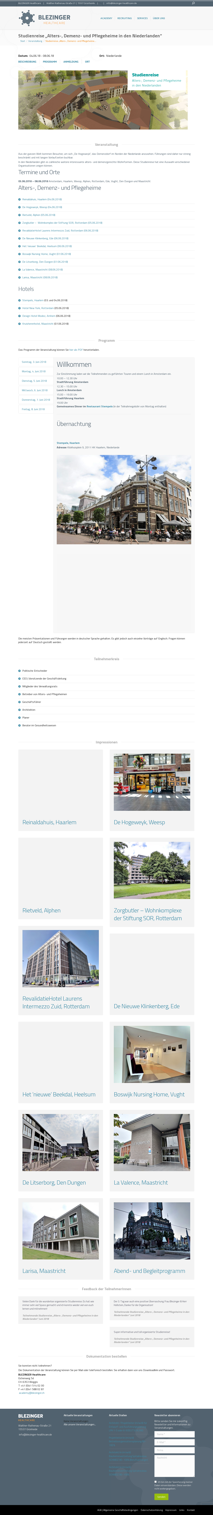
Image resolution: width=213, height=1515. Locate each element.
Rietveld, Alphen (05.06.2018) (38, 215)
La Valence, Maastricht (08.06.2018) (42, 269)
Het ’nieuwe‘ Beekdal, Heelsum (59, 1094)
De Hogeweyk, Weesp (139, 822)
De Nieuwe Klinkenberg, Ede (147, 1006)
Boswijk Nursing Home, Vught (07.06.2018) (46, 254)
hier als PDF (76, 350)
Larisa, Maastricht (44, 1270)
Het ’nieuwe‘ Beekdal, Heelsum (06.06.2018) (47, 246)
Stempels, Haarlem (33, 300)
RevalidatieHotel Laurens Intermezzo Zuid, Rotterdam (56, 1002)
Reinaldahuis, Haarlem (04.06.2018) (42, 199)
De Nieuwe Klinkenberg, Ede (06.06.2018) (45, 238)
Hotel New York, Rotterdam (38, 308)
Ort (87, 61)
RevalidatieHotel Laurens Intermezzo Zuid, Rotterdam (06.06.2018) (60, 230)
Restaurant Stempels (100, 406)
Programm (50, 61)
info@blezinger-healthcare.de (121, 3)
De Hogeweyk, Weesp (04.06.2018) (42, 207)
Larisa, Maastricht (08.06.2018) (40, 277)
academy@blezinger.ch (31, 1393)
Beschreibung (27, 61)
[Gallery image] (60, 782)
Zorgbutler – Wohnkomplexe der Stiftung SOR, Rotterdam (148, 914)
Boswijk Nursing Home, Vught (149, 1094)
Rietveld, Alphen (41, 910)
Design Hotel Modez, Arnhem (38, 316)
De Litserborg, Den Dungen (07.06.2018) (45, 262)
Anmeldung (70, 61)
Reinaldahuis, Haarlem (49, 822)
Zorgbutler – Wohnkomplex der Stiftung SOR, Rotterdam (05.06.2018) (62, 223)
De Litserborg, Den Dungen (54, 1182)
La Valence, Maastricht (141, 1182)
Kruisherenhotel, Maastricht (38, 324)
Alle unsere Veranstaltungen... (80, 1424)
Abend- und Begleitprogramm (149, 1270)
